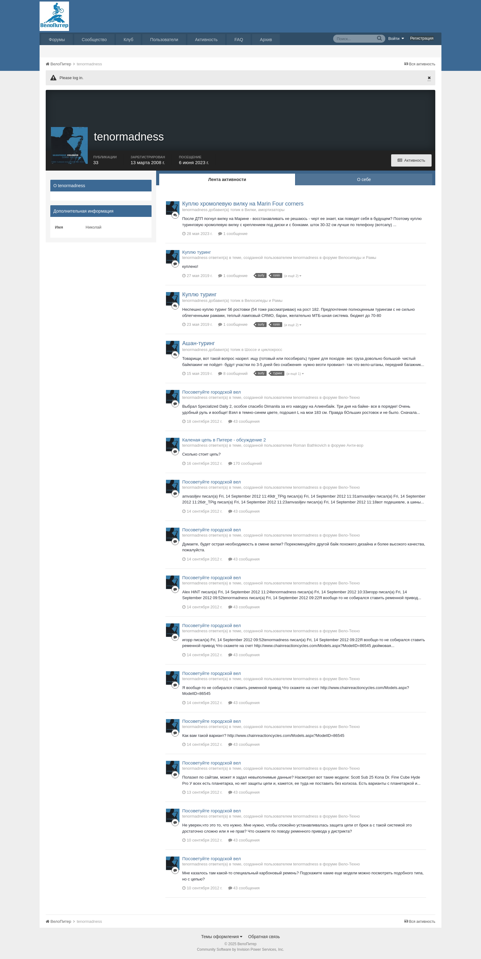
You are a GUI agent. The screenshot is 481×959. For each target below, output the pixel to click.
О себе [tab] (364, 180)
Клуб (128, 39)
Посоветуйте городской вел (211, 392)
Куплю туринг (196, 253)
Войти (396, 38)
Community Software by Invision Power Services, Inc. (240, 950)
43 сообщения (244, 422)
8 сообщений (233, 374)
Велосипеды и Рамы (357, 258)
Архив (266, 39)
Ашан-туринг (198, 344)
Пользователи (164, 39)
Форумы (57, 39)
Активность (206, 39)
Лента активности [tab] (227, 180)
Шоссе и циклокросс (264, 350)
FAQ (238, 39)
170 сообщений (245, 464)
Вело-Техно (349, 398)
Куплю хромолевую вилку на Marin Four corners (243, 204)
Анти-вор (355, 446)
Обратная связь (264, 937)
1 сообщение (232, 234)
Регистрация (421, 38)
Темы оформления (222, 937)
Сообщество (94, 39)
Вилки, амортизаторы (265, 210)
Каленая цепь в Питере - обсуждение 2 (224, 440)
